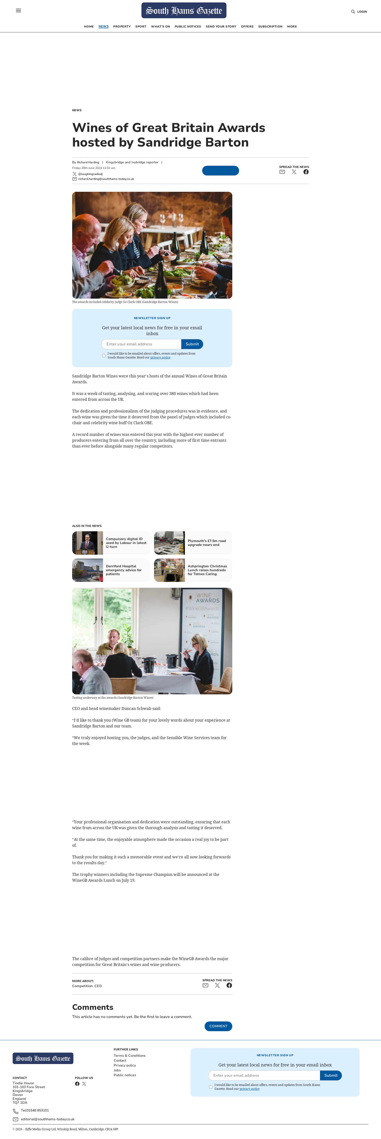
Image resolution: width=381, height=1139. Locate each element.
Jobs (117, 1070)
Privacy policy (125, 1065)
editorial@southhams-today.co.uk (47, 1119)
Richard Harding (88, 162)
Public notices (125, 1075)
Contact (120, 1060)
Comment (218, 1026)
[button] (18, 10)
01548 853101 (37, 1111)
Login (362, 11)
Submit (192, 344)
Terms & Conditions (130, 1055)
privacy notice (160, 357)
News (77, 110)
